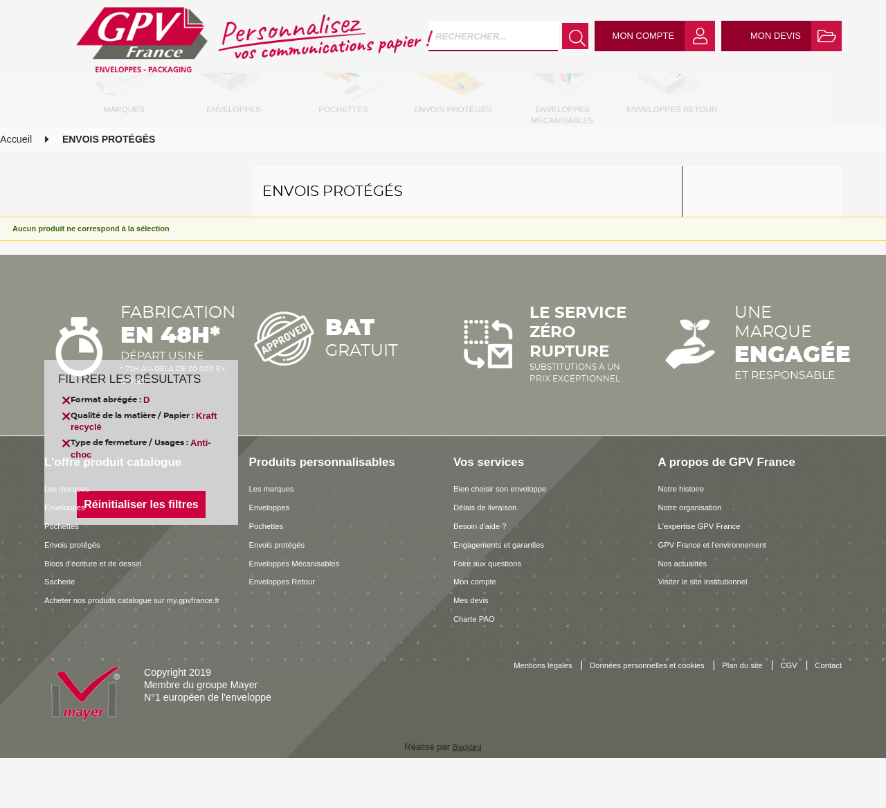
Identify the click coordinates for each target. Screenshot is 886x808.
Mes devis (475, 649)
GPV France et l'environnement (727, 594)
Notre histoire (687, 538)
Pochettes (66, 575)
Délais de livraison (493, 556)
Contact (825, 729)
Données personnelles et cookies (661, 715)
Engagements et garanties (511, 594)
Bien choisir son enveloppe (512, 538)
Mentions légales (533, 715)
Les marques (73, 538)
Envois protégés (80, 594)
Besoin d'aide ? (487, 575)
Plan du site (777, 715)
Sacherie (63, 630)
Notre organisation (698, 556)
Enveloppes (70, 556)
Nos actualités (689, 612)
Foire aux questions (496, 612)
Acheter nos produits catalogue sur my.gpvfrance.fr (112, 655)
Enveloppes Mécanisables (306, 612)
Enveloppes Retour (291, 630)
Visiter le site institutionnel (715, 630)
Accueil (16, 189)
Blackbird (467, 796)
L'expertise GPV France (710, 575)
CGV (831, 715)
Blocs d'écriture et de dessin (106, 612)
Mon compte (480, 630)
